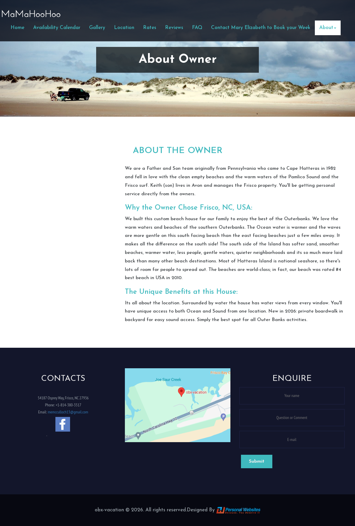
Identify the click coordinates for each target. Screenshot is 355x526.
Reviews (174, 27)
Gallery (97, 27)
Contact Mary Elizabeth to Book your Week (260, 27)
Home (17, 27)
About (327, 27)
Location (124, 27)
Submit (256, 461)
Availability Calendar (56, 27)
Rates (149, 27)
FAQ (197, 27)
